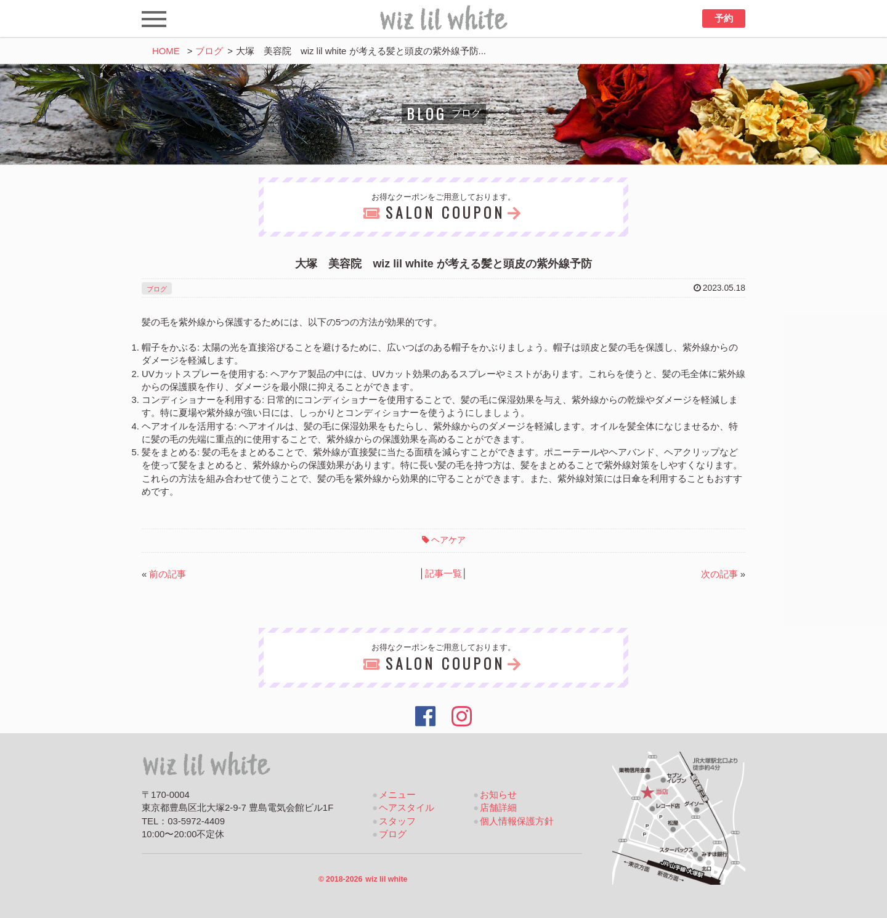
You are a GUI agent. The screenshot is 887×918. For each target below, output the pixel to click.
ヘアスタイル (406, 808)
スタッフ (397, 821)
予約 (724, 18)
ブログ (209, 51)
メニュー (397, 795)
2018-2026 (363, 879)
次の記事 (719, 574)
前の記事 (167, 574)
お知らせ (498, 795)
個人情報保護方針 (517, 821)
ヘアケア (448, 540)
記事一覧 (443, 574)
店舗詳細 (498, 808)
